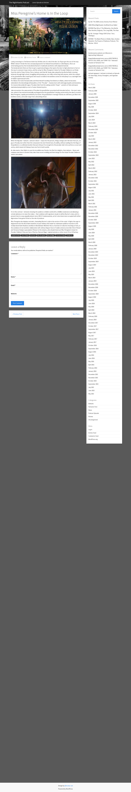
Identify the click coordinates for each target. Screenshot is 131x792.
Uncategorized (93, 420)
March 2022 (91, 168)
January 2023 (92, 142)
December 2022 (93, 145)
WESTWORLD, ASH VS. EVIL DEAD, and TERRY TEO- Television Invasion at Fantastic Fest (103, 60)
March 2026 (91, 87)
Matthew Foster (30, 57)
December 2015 (93, 374)
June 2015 (91, 390)
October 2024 (92, 110)
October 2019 (92, 258)
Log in (90, 429)
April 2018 (91, 310)
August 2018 (92, 297)
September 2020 (93, 223)
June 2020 (91, 233)
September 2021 (93, 184)
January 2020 (92, 249)
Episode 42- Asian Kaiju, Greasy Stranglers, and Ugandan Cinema (103, 75)
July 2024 (91, 116)
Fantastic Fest (92, 407)
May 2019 (91, 274)
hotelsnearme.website (95, 53)
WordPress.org (93, 439)
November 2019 (93, 255)
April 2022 (91, 165)
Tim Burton (70, 235)
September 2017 (93, 329)
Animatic (91, 404)
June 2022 (91, 158)
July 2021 (91, 191)
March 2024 (91, 123)
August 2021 (92, 187)
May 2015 (91, 394)
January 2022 (92, 174)
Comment (15, 254)
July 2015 (91, 387)
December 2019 (93, 252)
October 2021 (92, 181)
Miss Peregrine (41, 235)
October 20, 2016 (17, 57)
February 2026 (92, 91)
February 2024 (92, 126)
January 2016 (92, 371)
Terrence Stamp (60, 235)
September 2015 (93, 384)
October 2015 (92, 381)
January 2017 (92, 342)
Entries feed (92, 433)
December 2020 (93, 213)
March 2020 (91, 242)
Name (13, 277)
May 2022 (91, 162)
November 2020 (93, 216)
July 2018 (91, 300)
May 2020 (91, 236)
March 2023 (91, 139)
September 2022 (93, 155)
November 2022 (93, 149)
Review (90, 416)
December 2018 (93, 284)
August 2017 (92, 332)
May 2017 (91, 336)
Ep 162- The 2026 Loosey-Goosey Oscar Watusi (102, 22)
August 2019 (92, 265)
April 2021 (91, 200)
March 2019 (91, 278)
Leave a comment (44, 57)
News (90, 410)
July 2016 (91, 355)
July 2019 (91, 268)
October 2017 (92, 326)
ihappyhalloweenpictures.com (97, 58)
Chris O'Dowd (25, 235)
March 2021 (91, 204)
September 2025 (93, 100)
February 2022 (92, 171)
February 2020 (92, 245)
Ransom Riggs (50, 235)
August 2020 (92, 226)
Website (14, 294)
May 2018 (91, 307)
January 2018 (92, 320)
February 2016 (92, 368)
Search (116, 11)
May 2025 (91, 107)
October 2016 (92, 345)
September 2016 (93, 349)
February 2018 (92, 316)
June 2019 (91, 271)
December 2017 (93, 323)
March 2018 (91, 313)
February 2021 (92, 207)
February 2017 (92, 339)
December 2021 (93, 178)
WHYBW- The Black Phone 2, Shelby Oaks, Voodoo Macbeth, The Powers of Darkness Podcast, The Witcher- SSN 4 (103, 41)
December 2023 (93, 129)
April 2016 (91, 365)
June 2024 (91, 120)
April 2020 (91, 239)
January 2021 (92, 210)
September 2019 (93, 261)
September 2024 (93, 113)
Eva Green (33, 235)
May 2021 (91, 197)
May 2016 (91, 361)
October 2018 (92, 291)
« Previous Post (17, 314)
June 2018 (91, 303)
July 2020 (91, 229)
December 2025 (93, 97)
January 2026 (92, 94)
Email (13, 285)
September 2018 (93, 294)
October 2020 (92, 220)
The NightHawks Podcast (19, 2)
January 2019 (92, 281)
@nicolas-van (69, 786)
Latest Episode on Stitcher (40, 2)
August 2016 (92, 352)
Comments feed (93, 436)
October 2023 (92, 133)
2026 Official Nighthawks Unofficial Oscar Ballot (102, 25)
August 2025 (92, 104)
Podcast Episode (93, 413)
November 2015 (93, 378)
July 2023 (91, 136)
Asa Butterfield (16, 235)
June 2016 (91, 358)
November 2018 (93, 287)
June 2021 (91, 194)
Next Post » (76, 314)
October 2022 (92, 152)
